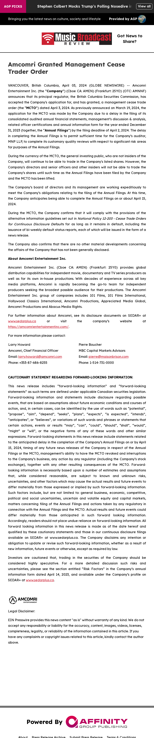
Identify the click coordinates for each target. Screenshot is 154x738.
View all (144, 6)
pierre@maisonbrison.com (109, 357)
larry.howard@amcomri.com (40, 357)
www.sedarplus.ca (22, 321)
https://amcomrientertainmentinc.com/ (38, 327)
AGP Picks (13, 6)
